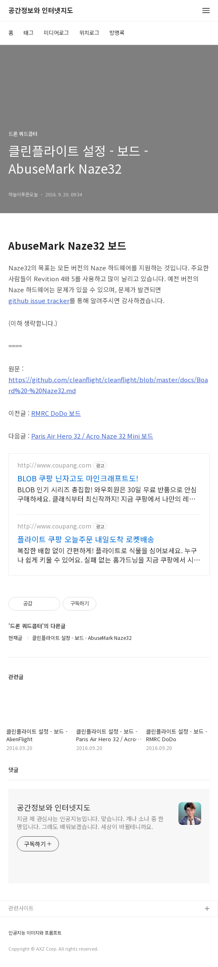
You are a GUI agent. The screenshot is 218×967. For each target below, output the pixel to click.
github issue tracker (38, 300)
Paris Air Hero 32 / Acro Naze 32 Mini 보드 (92, 435)
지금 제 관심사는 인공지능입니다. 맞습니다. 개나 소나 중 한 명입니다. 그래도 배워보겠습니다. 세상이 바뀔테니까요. (90, 822)
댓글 (13, 770)
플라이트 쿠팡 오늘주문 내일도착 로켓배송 (85, 539)
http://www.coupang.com (54, 465)
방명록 (117, 33)
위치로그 (89, 33)
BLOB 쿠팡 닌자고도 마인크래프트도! (77, 478)
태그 (29, 33)
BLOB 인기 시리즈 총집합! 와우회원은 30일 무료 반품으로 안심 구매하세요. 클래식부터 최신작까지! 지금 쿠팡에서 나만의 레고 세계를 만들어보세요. (107, 493)
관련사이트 (21, 908)
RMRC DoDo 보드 (56, 413)
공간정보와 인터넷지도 (40, 10)
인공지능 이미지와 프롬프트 (34, 932)
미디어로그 (56, 33)
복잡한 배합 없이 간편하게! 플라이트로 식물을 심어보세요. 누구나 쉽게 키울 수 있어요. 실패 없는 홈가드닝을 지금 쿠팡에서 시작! (107, 554)
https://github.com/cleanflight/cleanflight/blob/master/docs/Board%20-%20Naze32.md (108, 385)
